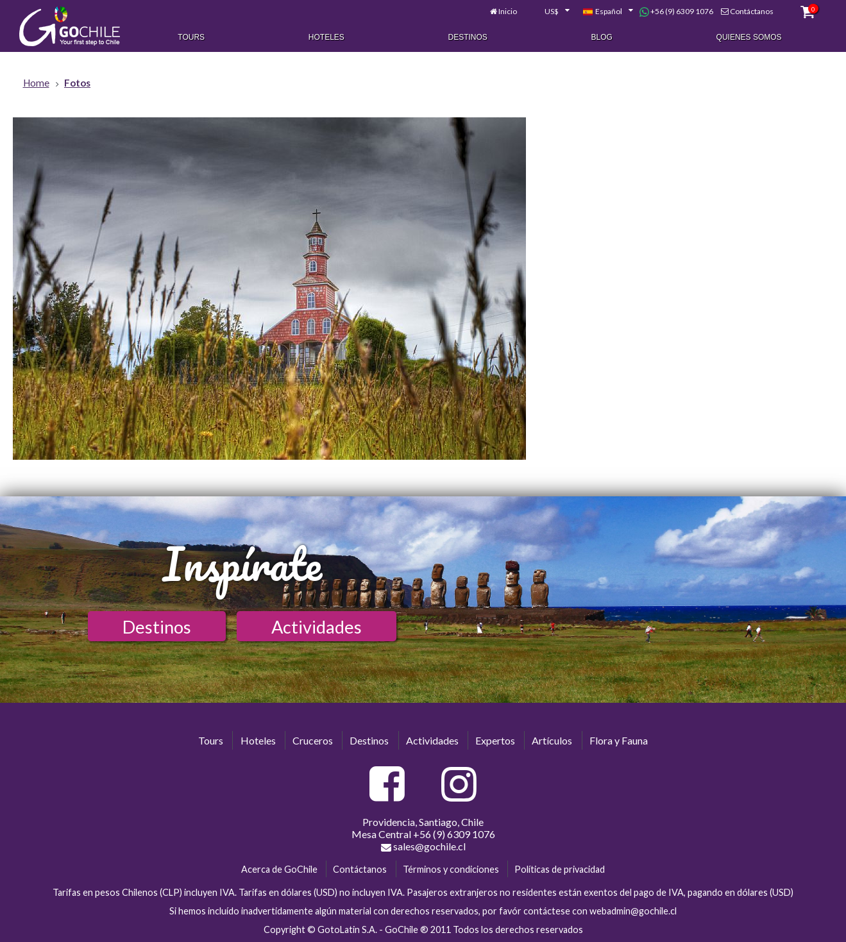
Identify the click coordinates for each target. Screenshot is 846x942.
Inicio (507, 11)
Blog (602, 37)
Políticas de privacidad (559, 869)
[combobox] (550, 11)
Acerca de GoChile (279, 869)
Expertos (495, 740)
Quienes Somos (749, 37)
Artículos (552, 740)
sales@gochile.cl (423, 846)
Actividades (316, 626)
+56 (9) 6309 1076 (676, 11)
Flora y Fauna (618, 740)
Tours (191, 37)
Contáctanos (752, 11)
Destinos (467, 37)
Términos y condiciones (451, 869)
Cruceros (312, 740)
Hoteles (326, 37)
